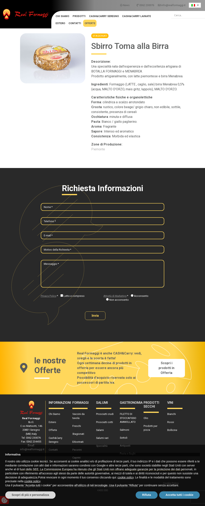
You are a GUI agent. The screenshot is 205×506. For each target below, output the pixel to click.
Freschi (76, 425)
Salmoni (124, 429)
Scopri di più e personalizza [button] (30, 494)
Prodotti (79, 16)
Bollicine (172, 430)
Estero (60, 23)
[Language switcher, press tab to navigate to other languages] (195, 5)
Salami (100, 430)
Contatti (75, 23)
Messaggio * (51, 263)
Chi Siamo (62, 16)
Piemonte (98, 149)
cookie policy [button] (126, 477)
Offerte (90, 23)
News (125, 5)
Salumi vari (102, 437)
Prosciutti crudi (105, 414)
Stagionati (100, 35)
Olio (146, 418)
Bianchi (171, 414)
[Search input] (189, 15)
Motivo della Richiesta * (57, 249)
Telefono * (50, 221)
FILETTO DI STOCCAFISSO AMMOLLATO (128, 417)
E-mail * (48, 235)
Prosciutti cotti (104, 422)
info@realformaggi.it (172, 5)
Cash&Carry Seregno (104, 16)
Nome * (48, 207)
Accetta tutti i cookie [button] (179, 494)
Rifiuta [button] (146, 494)
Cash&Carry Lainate (136, 16)
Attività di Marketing (115, 295)
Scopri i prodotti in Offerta (166, 368)
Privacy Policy (48, 295)
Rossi (170, 422)
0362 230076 (146, 5)
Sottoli (123, 437)
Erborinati (78, 441)
